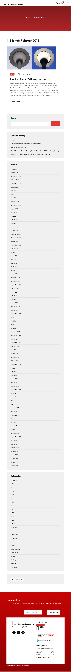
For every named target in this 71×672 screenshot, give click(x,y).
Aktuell (13, 524)
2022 (12, 506)
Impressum (10, 668)
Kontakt (30, 668)
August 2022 (15, 289)
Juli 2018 (13, 394)
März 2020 (14, 350)
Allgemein (14, 528)
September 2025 (16, 184)
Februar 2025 (15, 202)
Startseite (29, 18)
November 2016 (15, 433)
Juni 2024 (14, 213)
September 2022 (16, 285)
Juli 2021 (13, 318)
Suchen (14, 118)
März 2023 (14, 267)
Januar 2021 (14, 329)
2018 (12, 491)
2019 (12, 495)
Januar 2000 (15, 455)
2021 (12, 502)
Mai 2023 (13, 260)
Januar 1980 (14, 462)
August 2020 (15, 347)
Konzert (13, 546)
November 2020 (16, 336)
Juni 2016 (14, 441)
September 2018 (16, 390)
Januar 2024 (14, 231)
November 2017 (15, 412)
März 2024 (14, 224)
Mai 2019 (13, 368)
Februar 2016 (15, 448)
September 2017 (16, 415)
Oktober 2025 (15, 180)
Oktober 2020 (15, 339)
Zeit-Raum (14, 567)
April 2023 (14, 263)
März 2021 (14, 325)
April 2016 (14, 444)
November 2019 (15, 357)
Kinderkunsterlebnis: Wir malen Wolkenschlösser (26, 144)
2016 (36, 18)
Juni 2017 (14, 423)
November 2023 (16, 238)
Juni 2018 (14, 397)
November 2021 (15, 307)
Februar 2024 (15, 227)
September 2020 (16, 343)
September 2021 (16, 314)
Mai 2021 (13, 321)
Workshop (14, 564)
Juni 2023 (14, 256)
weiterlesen (16, 101)
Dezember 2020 (16, 332)
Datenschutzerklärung (21, 668)
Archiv (13, 531)
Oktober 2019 (15, 361)
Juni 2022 (14, 292)
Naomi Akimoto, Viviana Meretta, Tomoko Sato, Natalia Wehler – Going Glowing (35, 151)
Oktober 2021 (15, 310)
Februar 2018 (15, 408)
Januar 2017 (14, 430)
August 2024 (15, 209)
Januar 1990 (14, 459)
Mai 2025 (13, 195)
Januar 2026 (14, 173)
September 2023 (16, 245)
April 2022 (14, 296)
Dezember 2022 (16, 278)
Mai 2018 (13, 401)
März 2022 (14, 300)
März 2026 (14, 169)
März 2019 (14, 376)
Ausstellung (14, 535)
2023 (12, 510)
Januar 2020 (14, 354)
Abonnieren (54, 613)
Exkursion (14, 538)
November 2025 (16, 177)
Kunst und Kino (15, 549)
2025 (12, 517)
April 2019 (14, 372)
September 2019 (16, 365)
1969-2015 (14, 481)
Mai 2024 (14, 216)
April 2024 (14, 220)
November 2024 (16, 205)
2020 (12, 499)
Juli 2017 (13, 419)
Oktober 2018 (15, 386)
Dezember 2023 (16, 234)
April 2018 (14, 405)
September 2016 (16, 437)
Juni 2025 (14, 191)
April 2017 (14, 426)
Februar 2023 (15, 271)
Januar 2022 (14, 303)
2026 (12, 520)
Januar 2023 (14, 274)
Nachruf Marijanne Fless (18, 148)
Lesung (13, 557)
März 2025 (14, 198)
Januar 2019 (14, 379)
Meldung (13, 560)
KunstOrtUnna (15, 553)
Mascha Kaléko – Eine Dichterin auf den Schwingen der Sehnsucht (31, 155)
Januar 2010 (14, 452)
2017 (12, 488)
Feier (12, 542)
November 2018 (15, 383)
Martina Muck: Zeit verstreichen (28, 79)
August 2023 (15, 249)
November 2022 (16, 281)
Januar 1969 (14, 466)
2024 (12, 513)
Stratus (13, 140)
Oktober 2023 (15, 242)
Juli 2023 (13, 253)
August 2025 (15, 187)
